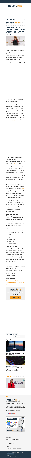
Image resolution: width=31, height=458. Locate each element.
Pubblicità (21, 1)
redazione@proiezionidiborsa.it (13, 439)
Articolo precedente (12, 334)
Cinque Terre (15, 163)
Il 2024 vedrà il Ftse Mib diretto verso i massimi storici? (15, 354)
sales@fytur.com (10, 443)
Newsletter (8, 2)
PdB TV (12, 2)
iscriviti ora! (15, 297)
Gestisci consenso (10, 453)
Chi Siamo (8, 1)
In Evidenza (12, 22)
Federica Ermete (18, 22)
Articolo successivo (19, 336)
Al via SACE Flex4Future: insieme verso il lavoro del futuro (15, 389)
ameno (22, 188)
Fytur (22, 456)
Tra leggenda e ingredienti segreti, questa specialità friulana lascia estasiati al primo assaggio (15, 282)
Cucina (10, 21)
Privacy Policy (17, 453)
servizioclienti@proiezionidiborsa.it (14, 448)
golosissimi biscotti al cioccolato (16, 120)
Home (7, 21)
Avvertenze (16, 1)
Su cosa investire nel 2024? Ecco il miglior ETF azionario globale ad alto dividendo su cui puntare (14, 369)
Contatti (11, 1)
